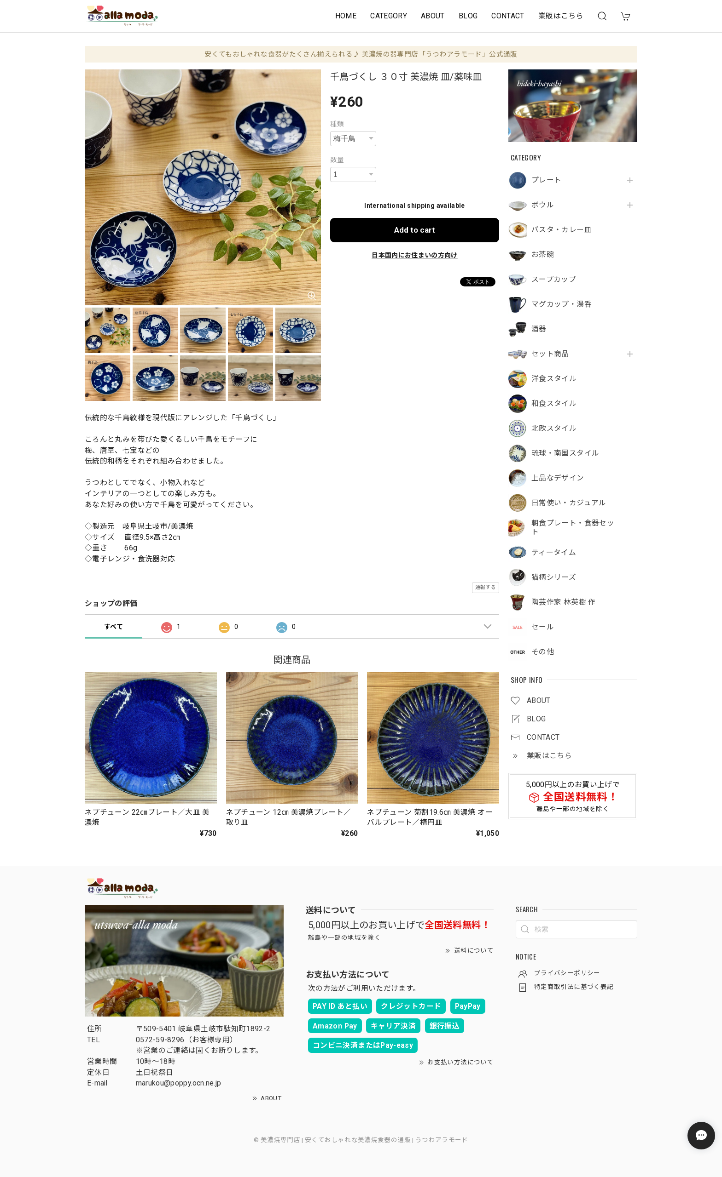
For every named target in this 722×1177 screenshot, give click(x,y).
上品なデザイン (557, 478)
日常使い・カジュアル (568, 503)
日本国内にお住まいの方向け (415, 255)
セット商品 (550, 354)
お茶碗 (542, 255)
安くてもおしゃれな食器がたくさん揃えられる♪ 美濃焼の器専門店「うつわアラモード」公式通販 (360, 54)
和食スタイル (553, 404)
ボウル (542, 205)
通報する (485, 587)
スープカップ (553, 279)
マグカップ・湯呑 (561, 304)
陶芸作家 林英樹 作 (563, 602)
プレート (546, 180)
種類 (337, 124)
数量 (337, 160)
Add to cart (414, 229)
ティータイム (553, 553)
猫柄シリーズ (553, 577)
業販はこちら (560, 15)
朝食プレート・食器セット (572, 527)
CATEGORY (388, 15)
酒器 (539, 329)
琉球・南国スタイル (565, 453)
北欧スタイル (553, 428)
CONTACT (507, 15)
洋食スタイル (553, 379)
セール (542, 627)
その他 (542, 652)
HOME (345, 15)
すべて (113, 626)
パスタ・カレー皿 (561, 230)
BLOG (468, 15)
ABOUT (433, 15)
